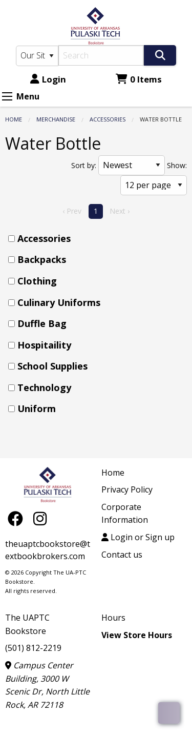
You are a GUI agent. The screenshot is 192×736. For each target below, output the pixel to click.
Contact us (121, 554)
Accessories (107, 119)
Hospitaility (44, 345)
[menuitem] (99, 238)
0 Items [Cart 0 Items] (139, 79)
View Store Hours (136, 635)
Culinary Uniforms (58, 302)
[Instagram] (40, 518)
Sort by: (83, 165)
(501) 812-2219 (33, 647)
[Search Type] (37, 56)
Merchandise (55, 119)
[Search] (101, 55)
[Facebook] (18, 518)
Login (48, 79)
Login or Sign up (138, 537)
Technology (44, 387)
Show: (177, 165)
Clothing (37, 281)
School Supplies (52, 366)
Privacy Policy (127, 489)
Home (13, 119)
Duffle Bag (42, 323)
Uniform (36, 408)
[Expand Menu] (7, 96)
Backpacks (41, 259)
